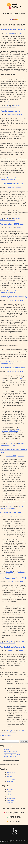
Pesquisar (2, 739)
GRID (7, 105)
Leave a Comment (10, 107)
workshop (2, 107)
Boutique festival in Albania (11, 184)
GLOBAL (9, 791)
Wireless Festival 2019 (10, 753)
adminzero (20, 33)
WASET (7, 101)
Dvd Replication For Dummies (12, 368)
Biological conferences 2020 (12, 29)
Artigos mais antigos (5, 735)
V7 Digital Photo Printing (10, 512)
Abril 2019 (9, 776)
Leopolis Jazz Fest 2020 (10, 751)
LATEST (9, 795)
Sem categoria (11, 798)
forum (1, 363)
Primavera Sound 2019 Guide (12, 224)
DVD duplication (13, 431)
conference (16, 105)
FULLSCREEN (9, 362)
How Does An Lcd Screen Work (13, 578)
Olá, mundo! (7, 749)
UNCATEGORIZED (12, 800)
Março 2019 (10, 778)
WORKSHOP (10, 802)
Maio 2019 (9, 774)
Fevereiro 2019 (11, 780)
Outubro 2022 (11, 772)
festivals (2, 179)
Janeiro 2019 (10, 781)
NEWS (8, 796)
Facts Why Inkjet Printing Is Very (13, 297)
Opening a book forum (10, 756)
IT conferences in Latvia (10, 111)
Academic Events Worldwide (12, 647)
